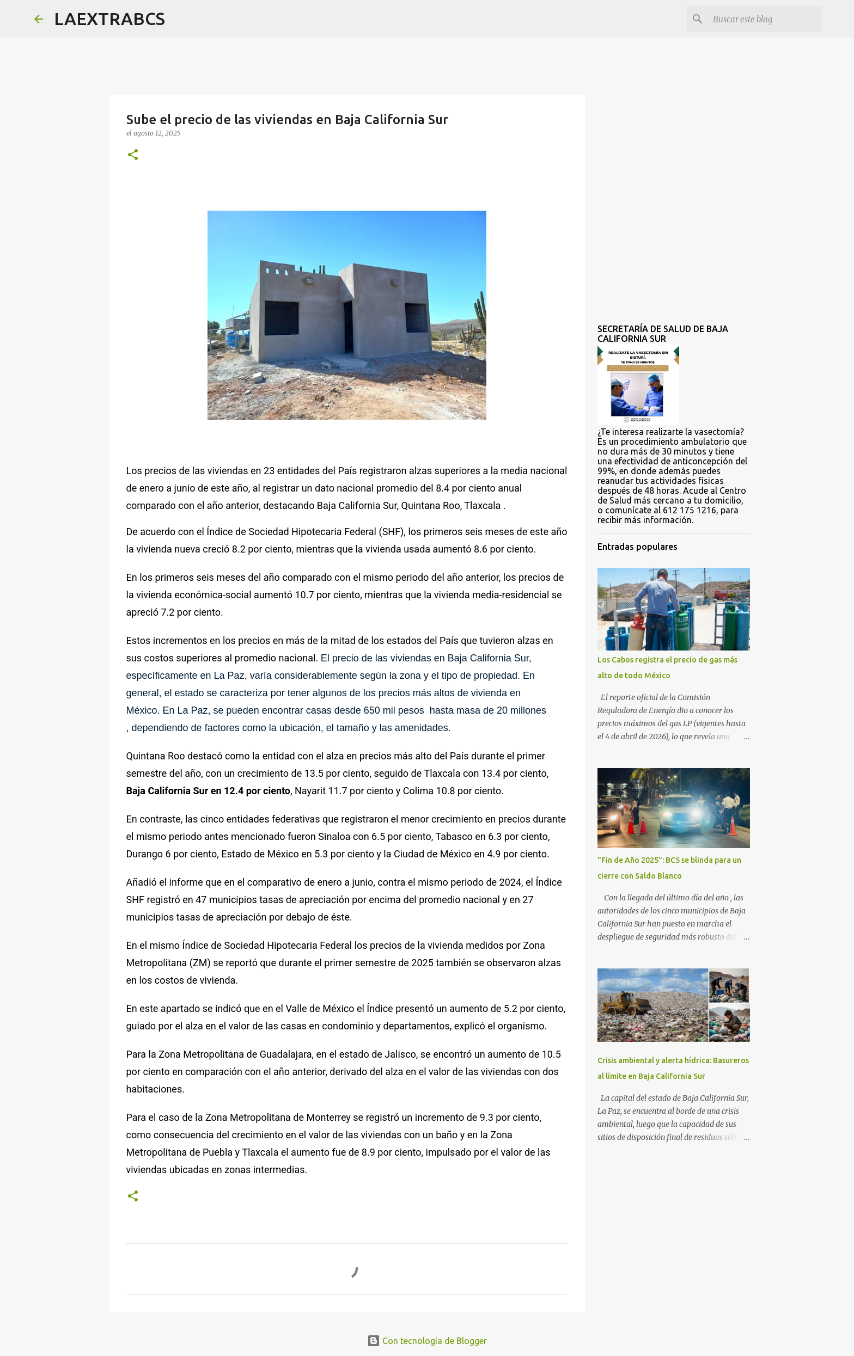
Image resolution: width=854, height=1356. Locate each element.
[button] (132, 155)
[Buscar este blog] (764, 19)
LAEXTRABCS (109, 18)
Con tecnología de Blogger (427, 1341)
